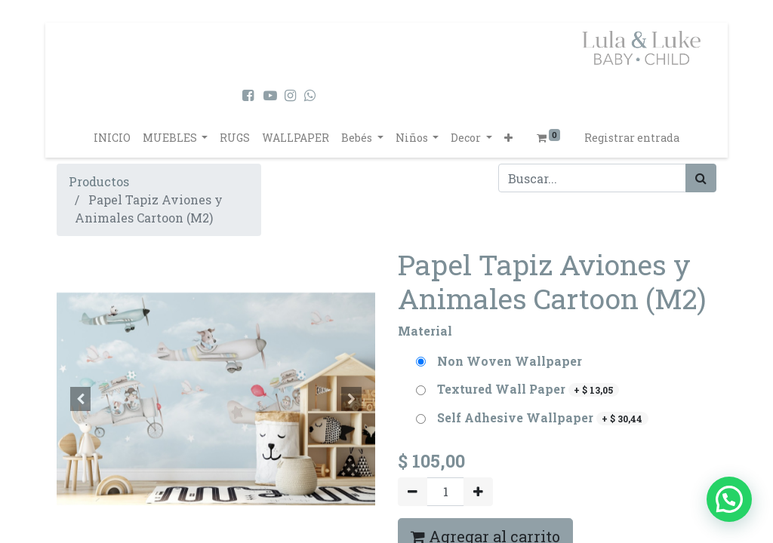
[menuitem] (112, 138)
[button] (508, 138)
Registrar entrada (631, 137)
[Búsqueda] (700, 178)
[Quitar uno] (412, 491)
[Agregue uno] (478, 491)
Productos (99, 181)
